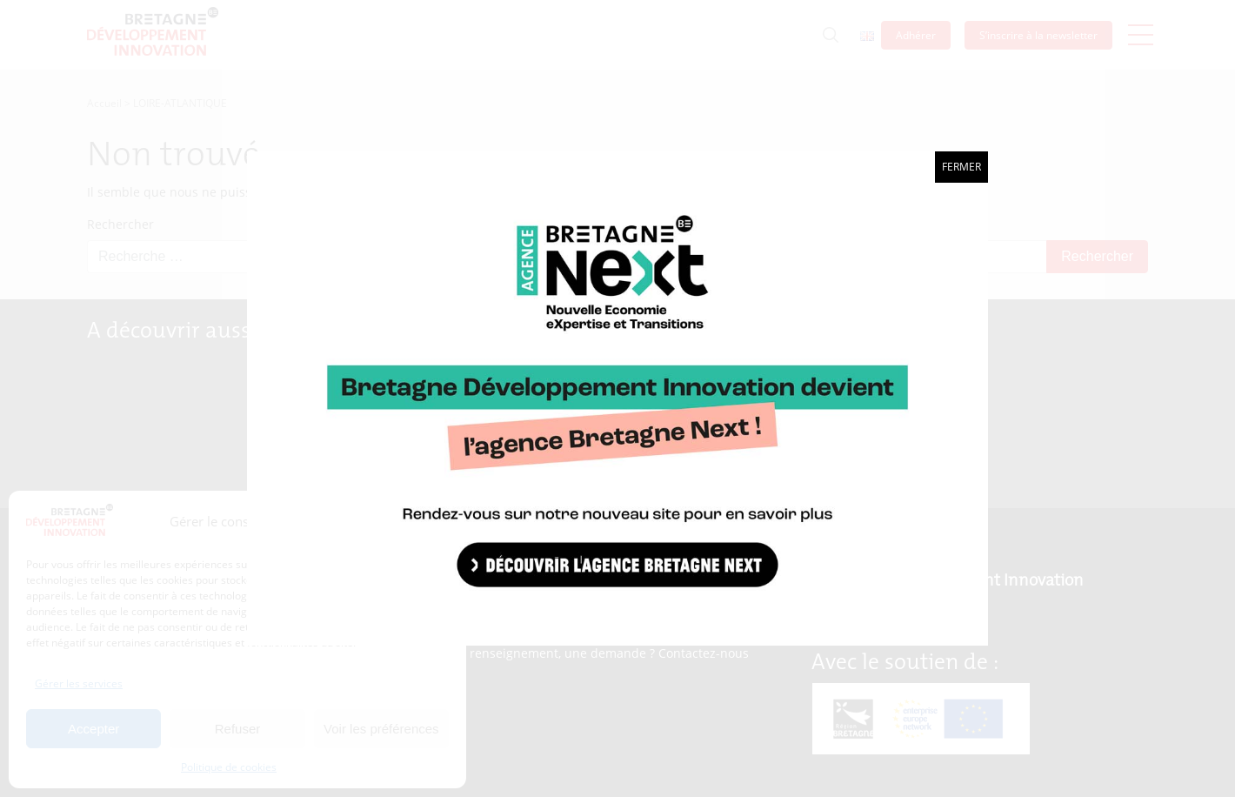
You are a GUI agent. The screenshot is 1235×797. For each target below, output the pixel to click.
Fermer (961, 166)
